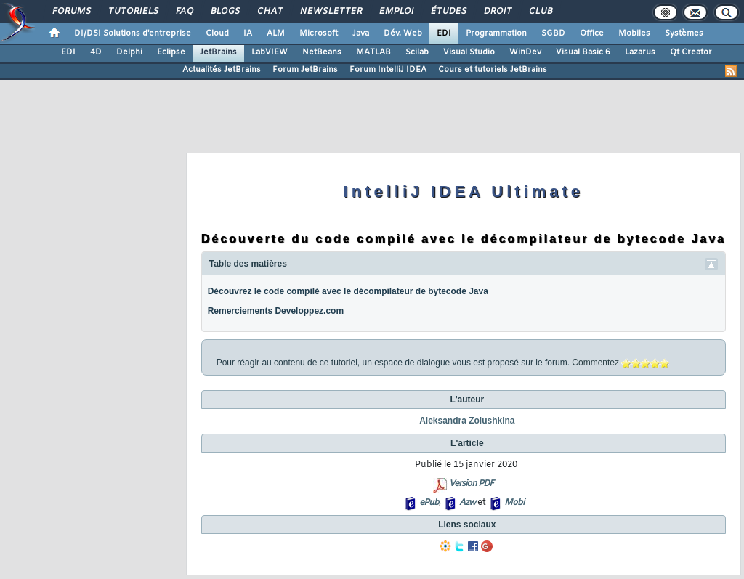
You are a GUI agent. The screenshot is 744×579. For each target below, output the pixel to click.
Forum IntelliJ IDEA (387, 70)
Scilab (417, 52)
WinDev (525, 52)
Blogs (224, 11)
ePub (429, 503)
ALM (276, 33)
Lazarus (640, 52)
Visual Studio (469, 52)
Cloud (217, 33)
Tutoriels (132, 11)
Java (360, 33)
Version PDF (471, 484)
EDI (444, 33)
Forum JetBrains (305, 70)
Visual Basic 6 (583, 52)
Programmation (496, 33)
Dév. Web (403, 33)
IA (247, 33)
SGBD (553, 33)
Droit (497, 11)
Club (540, 11)
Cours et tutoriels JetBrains (492, 70)
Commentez (595, 362)
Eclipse (171, 52)
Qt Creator (691, 52)
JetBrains (218, 52)
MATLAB (373, 52)
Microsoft (318, 33)
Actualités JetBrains (221, 70)
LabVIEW (269, 52)
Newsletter (330, 11)
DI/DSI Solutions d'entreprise (132, 33)
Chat (269, 11)
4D (96, 52)
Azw (467, 503)
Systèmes (684, 33)
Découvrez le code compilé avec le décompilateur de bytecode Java (348, 291)
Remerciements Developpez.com (276, 311)
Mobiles (634, 33)
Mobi (514, 503)
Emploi (395, 11)
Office (592, 33)
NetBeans (321, 52)
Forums (71, 11)
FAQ (184, 11)
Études (448, 11)
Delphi (129, 52)
